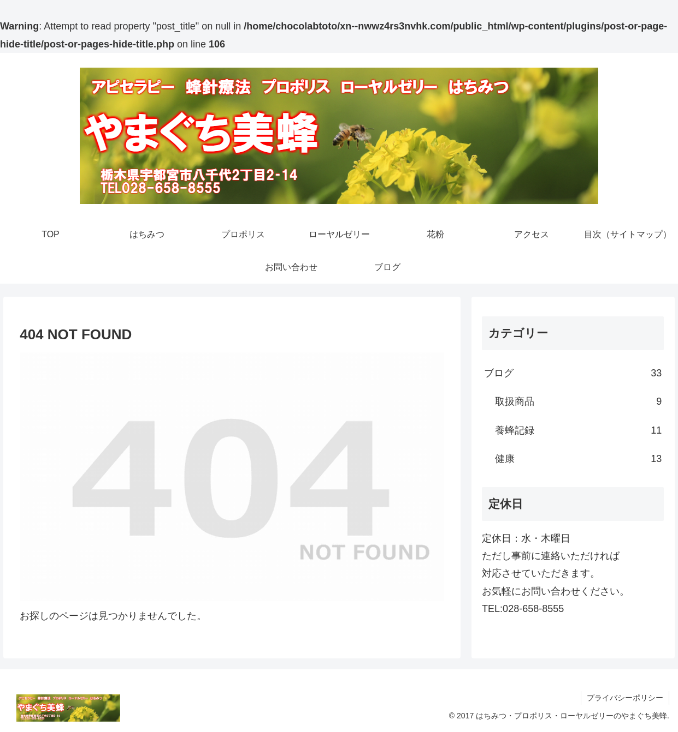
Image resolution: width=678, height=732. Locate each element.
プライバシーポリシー (625, 697)
